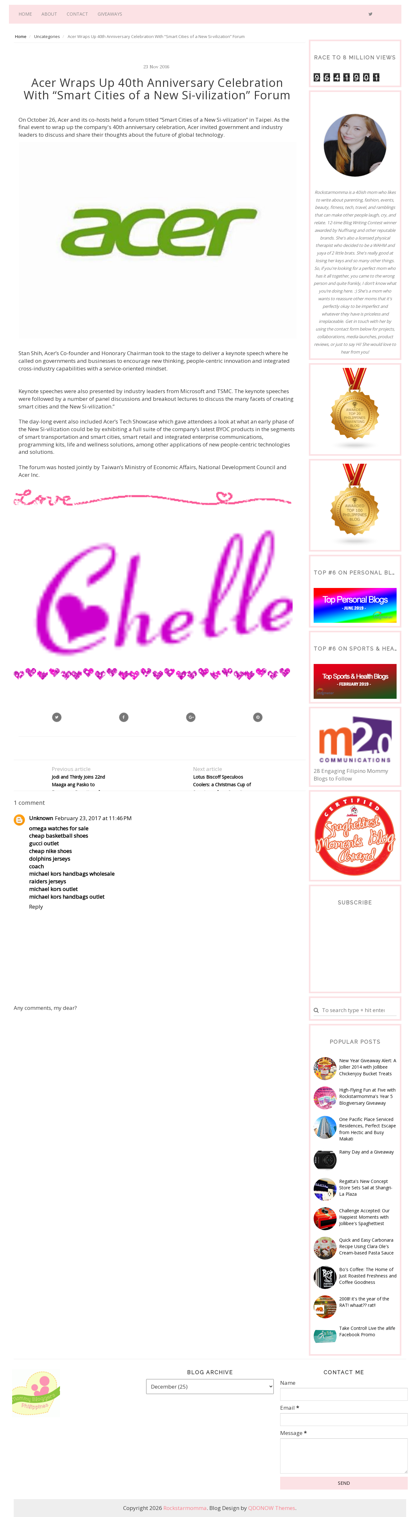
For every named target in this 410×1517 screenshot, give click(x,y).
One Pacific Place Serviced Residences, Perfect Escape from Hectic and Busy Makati (367, 1129)
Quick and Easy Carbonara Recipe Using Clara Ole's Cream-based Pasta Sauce (366, 1246)
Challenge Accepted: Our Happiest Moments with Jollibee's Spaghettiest (364, 1217)
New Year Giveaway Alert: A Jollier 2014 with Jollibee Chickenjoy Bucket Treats (367, 1067)
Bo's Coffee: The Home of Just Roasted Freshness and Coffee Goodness (368, 1275)
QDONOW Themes (271, 1508)
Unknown (41, 818)
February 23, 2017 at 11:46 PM (93, 818)
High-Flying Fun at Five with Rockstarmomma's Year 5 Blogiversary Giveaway (367, 1096)
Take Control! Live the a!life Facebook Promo (367, 1331)
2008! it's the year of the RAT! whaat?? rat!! (364, 1302)
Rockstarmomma (185, 1508)
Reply (36, 906)
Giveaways (110, 14)
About (49, 14)
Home (25, 14)
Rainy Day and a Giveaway (366, 1152)
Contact (77, 14)
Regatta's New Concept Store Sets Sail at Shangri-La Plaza (365, 1187)
